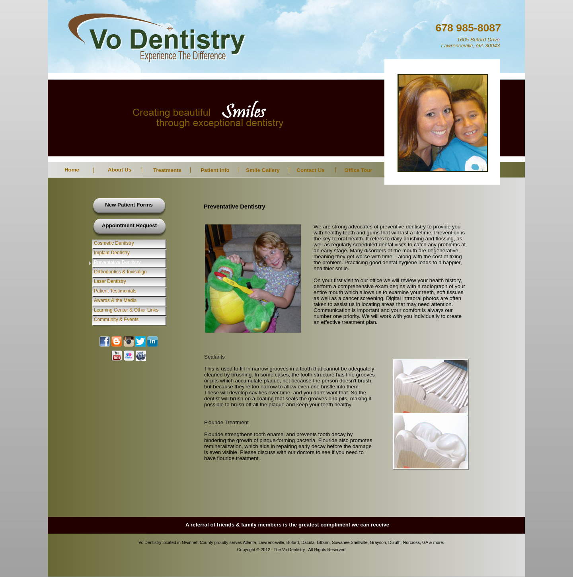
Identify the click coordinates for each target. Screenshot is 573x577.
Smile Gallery (262, 170)
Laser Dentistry (110, 281)
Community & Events (116, 319)
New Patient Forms (129, 205)
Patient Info (215, 170)
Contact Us (310, 170)
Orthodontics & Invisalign (120, 272)
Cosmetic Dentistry (114, 243)
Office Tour (358, 170)
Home (71, 170)
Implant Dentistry (112, 252)
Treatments (167, 170)
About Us (119, 170)
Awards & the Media (115, 300)
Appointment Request (129, 225)
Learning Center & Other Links (126, 310)
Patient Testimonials (115, 291)
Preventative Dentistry (117, 262)
